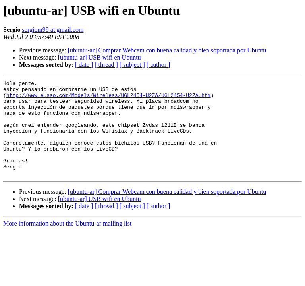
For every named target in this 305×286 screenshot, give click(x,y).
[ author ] (158, 64)
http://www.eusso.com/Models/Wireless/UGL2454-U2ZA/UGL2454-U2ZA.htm (108, 98)
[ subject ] (132, 64)
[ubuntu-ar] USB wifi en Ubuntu (99, 57)
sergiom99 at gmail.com (53, 29)
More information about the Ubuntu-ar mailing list (67, 242)
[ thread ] (106, 64)
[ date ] (84, 64)
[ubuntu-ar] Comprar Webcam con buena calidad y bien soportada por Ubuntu (167, 50)
